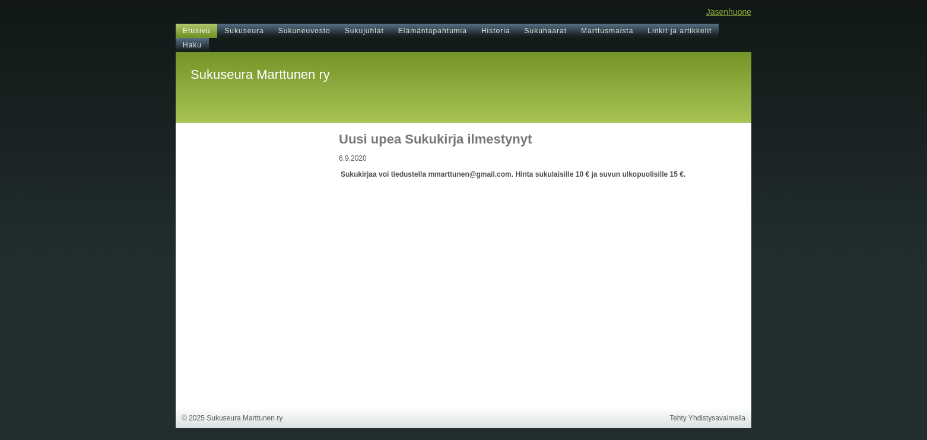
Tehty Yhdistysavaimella (707, 418)
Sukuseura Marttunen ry (260, 74)
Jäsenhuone (728, 12)
